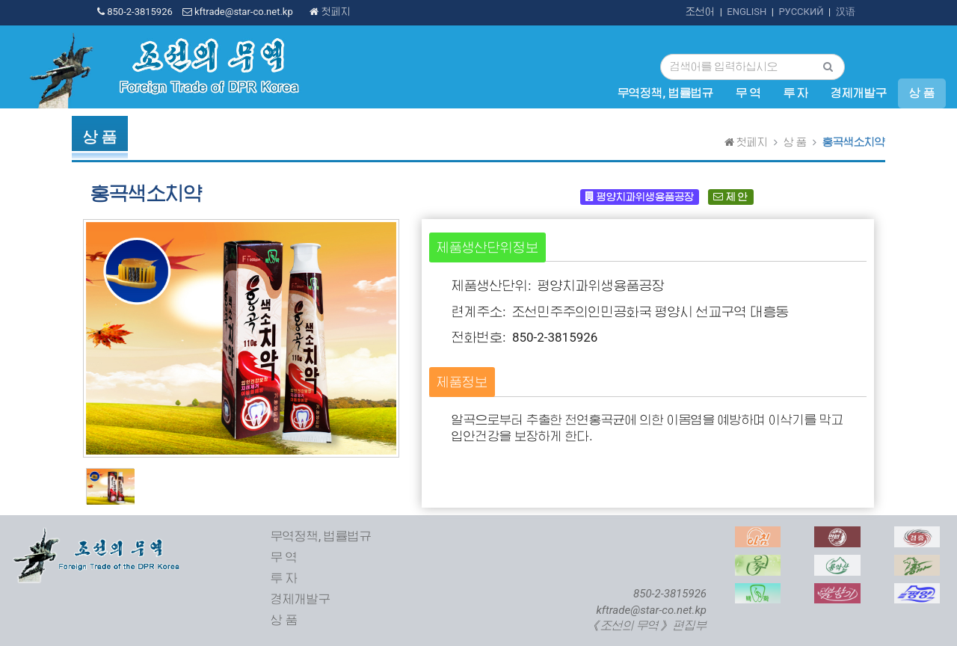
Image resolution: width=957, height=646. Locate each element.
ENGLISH (746, 11)
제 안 (730, 196)
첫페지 (330, 11)
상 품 (922, 93)
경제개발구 (859, 93)
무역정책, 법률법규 (665, 93)
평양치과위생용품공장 (639, 196)
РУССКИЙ (800, 11)
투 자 (796, 93)
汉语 (845, 11)
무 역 (748, 93)
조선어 (700, 11)
